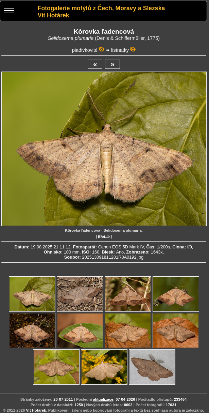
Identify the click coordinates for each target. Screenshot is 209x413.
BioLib (104, 236)
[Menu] (9, 11)
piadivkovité (85, 50)
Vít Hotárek (36, 410)
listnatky (120, 50)
